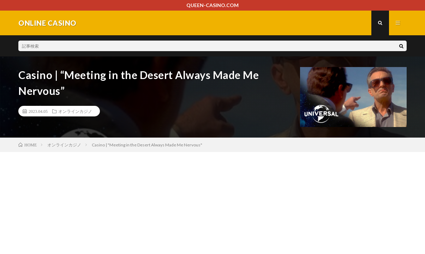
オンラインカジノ (75, 111)
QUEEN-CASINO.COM (212, 5)
